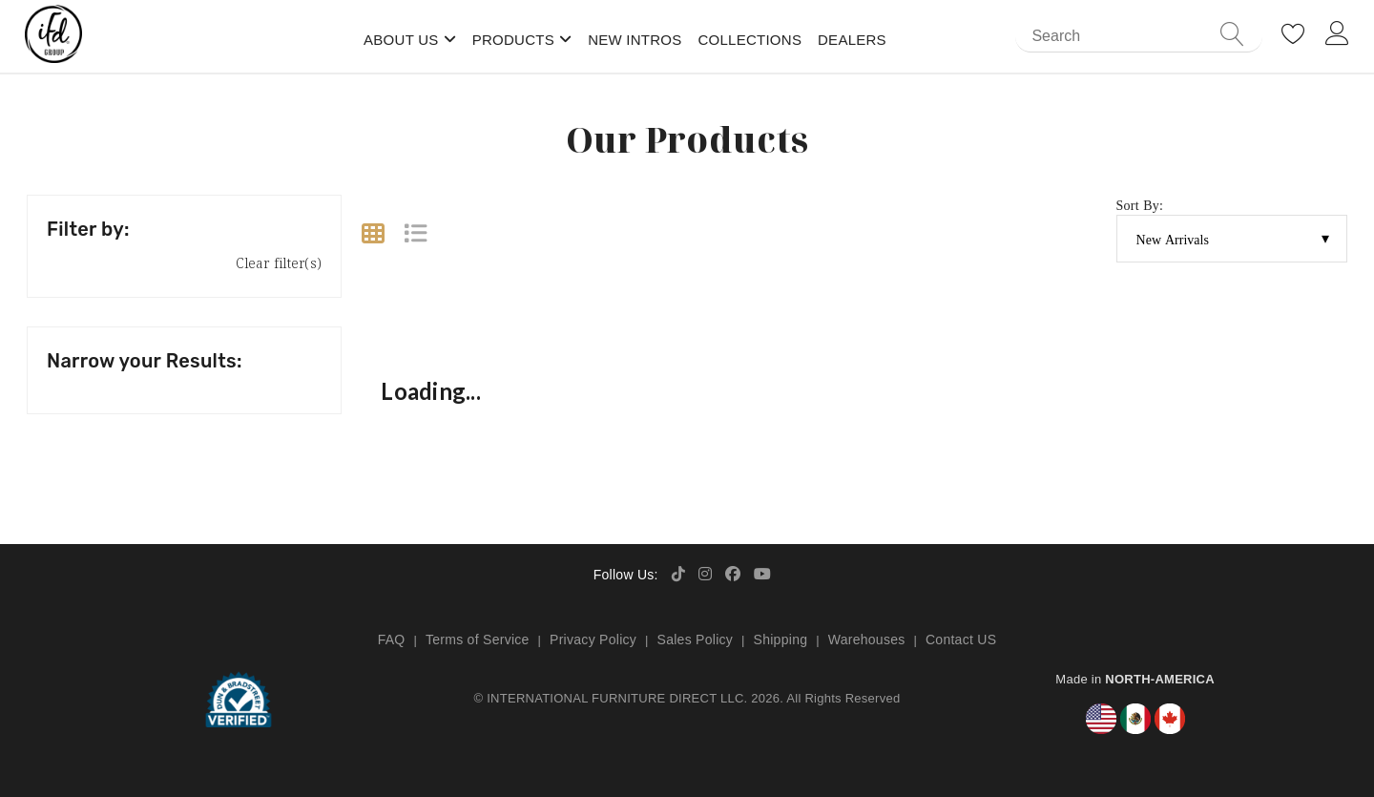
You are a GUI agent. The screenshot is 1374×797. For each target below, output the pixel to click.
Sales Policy (695, 639)
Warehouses (867, 639)
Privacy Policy (593, 639)
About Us (401, 39)
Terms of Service (478, 639)
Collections (749, 39)
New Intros (634, 39)
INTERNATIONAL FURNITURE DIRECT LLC (615, 698)
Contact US (961, 639)
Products (513, 39)
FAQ (392, 639)
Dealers (852, 39)
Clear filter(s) (279, 263)
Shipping (781, 639)
